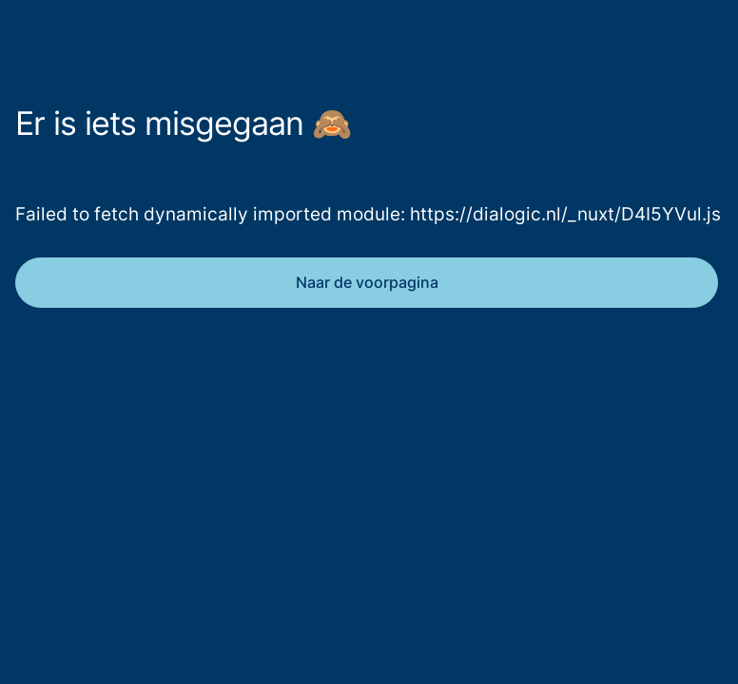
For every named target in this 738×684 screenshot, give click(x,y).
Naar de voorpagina (367, 282)
